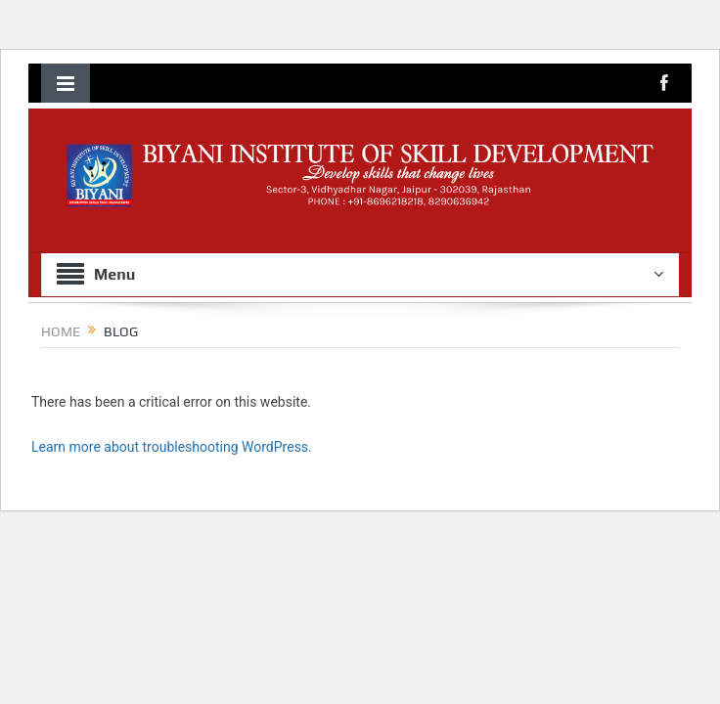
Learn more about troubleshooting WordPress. (171, 447)
